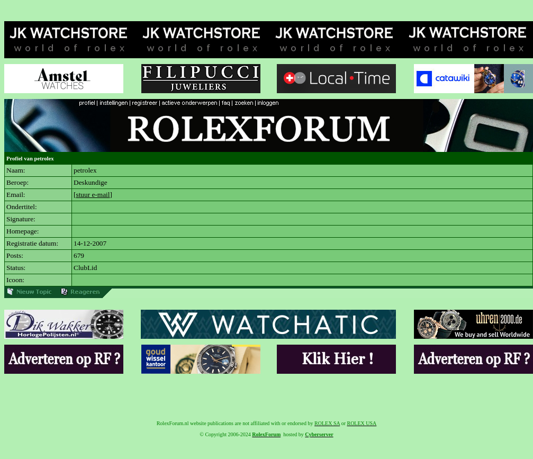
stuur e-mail (93, 195)
